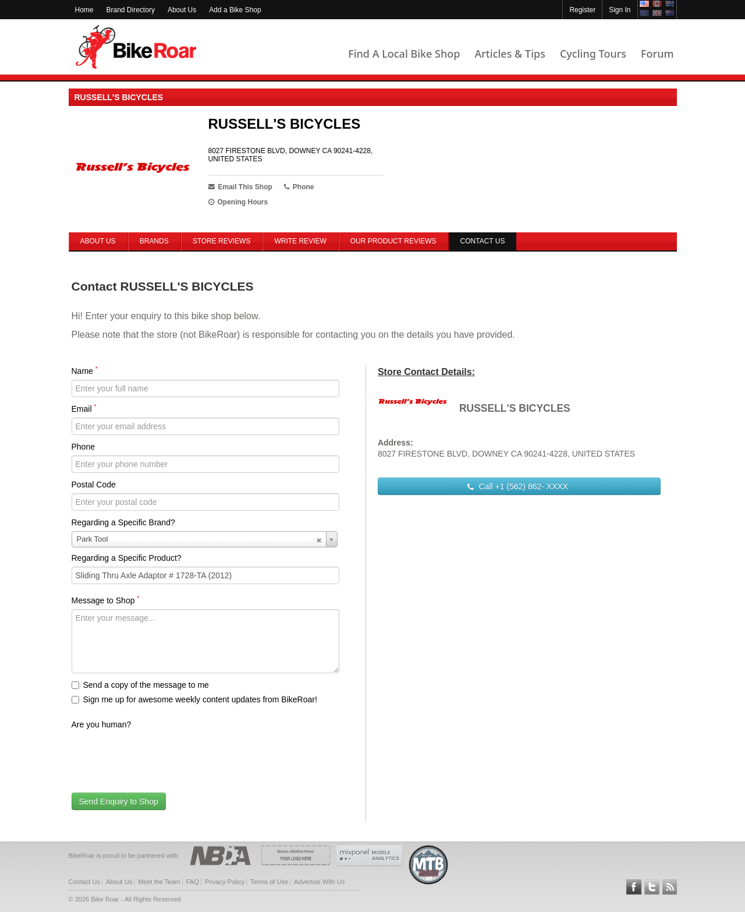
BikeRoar (136, 47)
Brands (154, 241)
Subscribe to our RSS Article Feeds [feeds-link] (669, 887)
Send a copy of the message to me (140, 685)
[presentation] (160, 756)
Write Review (300, 241)
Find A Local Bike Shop (404, 54)
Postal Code (94, 484)
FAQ (192, 881)
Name (85, 370)
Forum (657, 54)
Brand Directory (131, 10)
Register (582, 10)
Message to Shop (106, 600)
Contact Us (84, 881)
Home (84, 10)
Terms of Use (269, 881)
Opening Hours (238, 202)
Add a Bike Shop (235, 10)
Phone (83, 446)
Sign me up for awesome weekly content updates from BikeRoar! (194, 699)
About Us (182, 10)
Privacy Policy (224, 881)
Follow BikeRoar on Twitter (651, 887)
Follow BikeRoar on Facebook (633, 887)
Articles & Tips (509, 54)
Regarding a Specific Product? (127, 558)
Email (84, 408)
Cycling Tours (593, 54)
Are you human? (102, 724)
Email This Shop (240, 187)
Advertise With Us (319, 881)
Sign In (619, 10)
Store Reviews (222, 241)
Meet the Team (159, 881)
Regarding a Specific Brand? (123, 522)
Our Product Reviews (393, 241)
